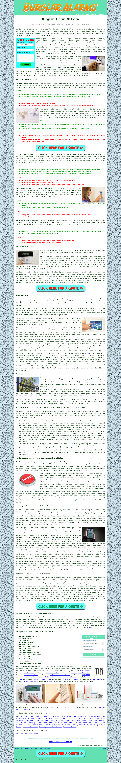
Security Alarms (85, 718)
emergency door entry (42, 679)
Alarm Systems (94, 716)
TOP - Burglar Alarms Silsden (27, 734)
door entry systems (70, 679)
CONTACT (93, 14)
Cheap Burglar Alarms (84, 721)
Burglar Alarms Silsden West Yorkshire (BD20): (35, 29)
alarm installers (83, 362)
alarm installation (97, 368)
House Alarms (99, 721)
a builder (47, 677)
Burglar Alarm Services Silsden (34, 632)
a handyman (28, 677)
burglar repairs (29, 681)
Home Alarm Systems (35, 725)
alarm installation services (82, 600)
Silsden (88, 353)
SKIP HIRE (86, 675)
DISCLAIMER (101, 14)
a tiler (50, 681)
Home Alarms (54, 718)
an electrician (96, 679)
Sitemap (17, 748)
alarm (103, 353)
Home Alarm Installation (77, 716)
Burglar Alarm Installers (47, 721)
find (22, 617)
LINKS (82, 14)
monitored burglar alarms (52, 594)
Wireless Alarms (70, 727)
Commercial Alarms (42, 716)
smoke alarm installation (60, 675)
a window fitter (52, 673)
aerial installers (31, 675)
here (90, 627)
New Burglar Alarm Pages (27, 748)
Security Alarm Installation (35, 718)
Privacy (104, 748)
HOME (77, 14)
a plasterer (85, 671)
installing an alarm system (91, 415)
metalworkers (29, 673)
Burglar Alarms (27, 716)
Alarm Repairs (61, 723)
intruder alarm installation (85, 592)
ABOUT (87, 14)
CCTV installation (70, 677)
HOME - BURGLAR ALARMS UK (60, 742)
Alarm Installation (68, 718)
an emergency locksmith (80, 673)
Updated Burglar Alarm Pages (42, 748)
